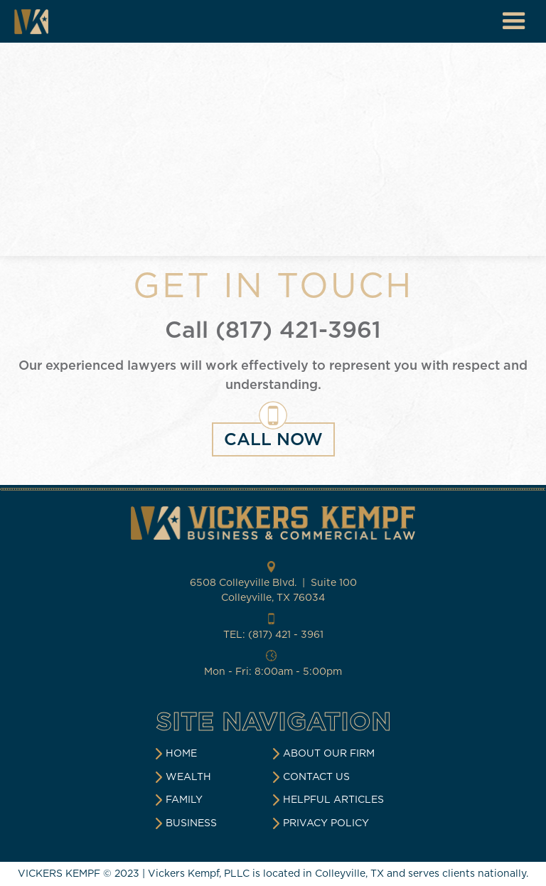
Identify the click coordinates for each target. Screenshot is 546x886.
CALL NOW (273, 439)
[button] (514, 21)
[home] (31, 21)
